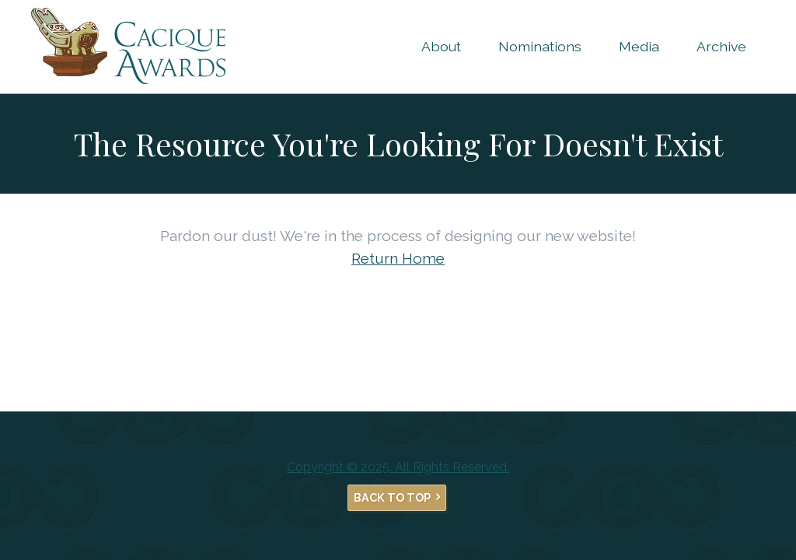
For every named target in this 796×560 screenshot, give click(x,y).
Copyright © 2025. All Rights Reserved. (398, 467)
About (441, 46)
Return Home (398, 258)
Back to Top (392, 497)
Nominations (539, 46)
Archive (721, 46)
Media (639, 46)
